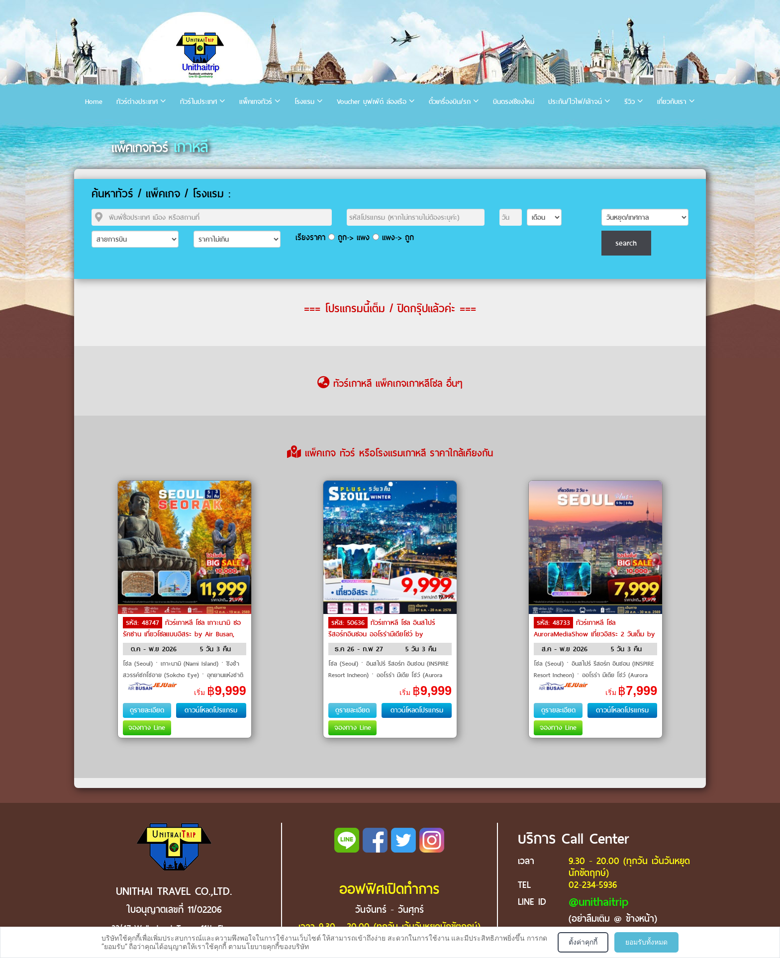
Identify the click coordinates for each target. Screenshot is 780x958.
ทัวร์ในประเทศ (198, 101)
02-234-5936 (593, 884)
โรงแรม (304, 101)
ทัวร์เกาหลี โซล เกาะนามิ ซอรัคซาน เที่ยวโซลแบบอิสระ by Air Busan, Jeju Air (182, 633)
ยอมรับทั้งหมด (646, 942)
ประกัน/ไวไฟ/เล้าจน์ (575, 101)
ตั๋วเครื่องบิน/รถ (450, 101)
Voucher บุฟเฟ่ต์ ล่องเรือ (371, 101)
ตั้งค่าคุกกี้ (583, 942)
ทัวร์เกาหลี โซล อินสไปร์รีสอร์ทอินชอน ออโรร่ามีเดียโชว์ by (381, 628)
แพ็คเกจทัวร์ (255, 101)
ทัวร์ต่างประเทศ (137, 101)
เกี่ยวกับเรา (671, 101)
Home (93, 101)
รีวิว (629, 101)
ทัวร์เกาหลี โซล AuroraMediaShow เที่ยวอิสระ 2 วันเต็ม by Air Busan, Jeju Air (594, 633)
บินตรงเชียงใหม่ (513, 101)
